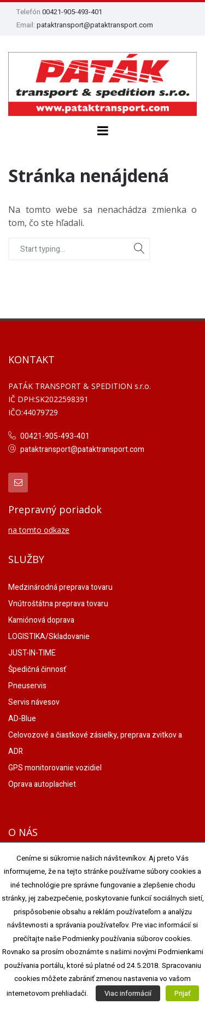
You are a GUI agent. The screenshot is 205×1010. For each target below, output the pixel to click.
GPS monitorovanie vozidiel (55, 768)
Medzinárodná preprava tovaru (60, 587)
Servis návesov (34, 702)
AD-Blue (22, 718)
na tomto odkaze (38, 530)
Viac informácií (127, 993)
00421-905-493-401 (72, 12)
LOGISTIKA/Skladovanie (49, 636)
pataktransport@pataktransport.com (95, 25)
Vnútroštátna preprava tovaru (58, 604)
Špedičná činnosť (37, 669)
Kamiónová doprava (41, 620)
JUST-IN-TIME (32, 653)
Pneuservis (27, 686)
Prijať (182, 993)
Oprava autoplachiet (42, 784)
